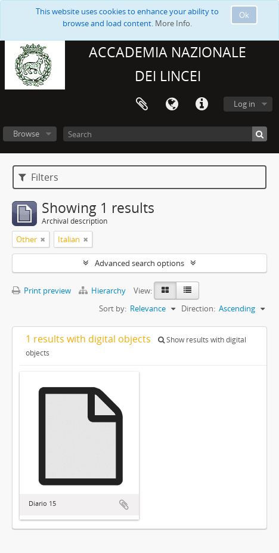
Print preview (41, 290)
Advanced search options (139, 263)
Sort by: (112, 308)
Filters (38, 177)
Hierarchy (103, 290)
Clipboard (142, 104)
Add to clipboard (124, 505)
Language (172, 104)
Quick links (201, 104)
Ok (244, 15)
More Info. (173, 23)
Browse (26, 133)
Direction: (198, 308)
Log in (244, 103)
